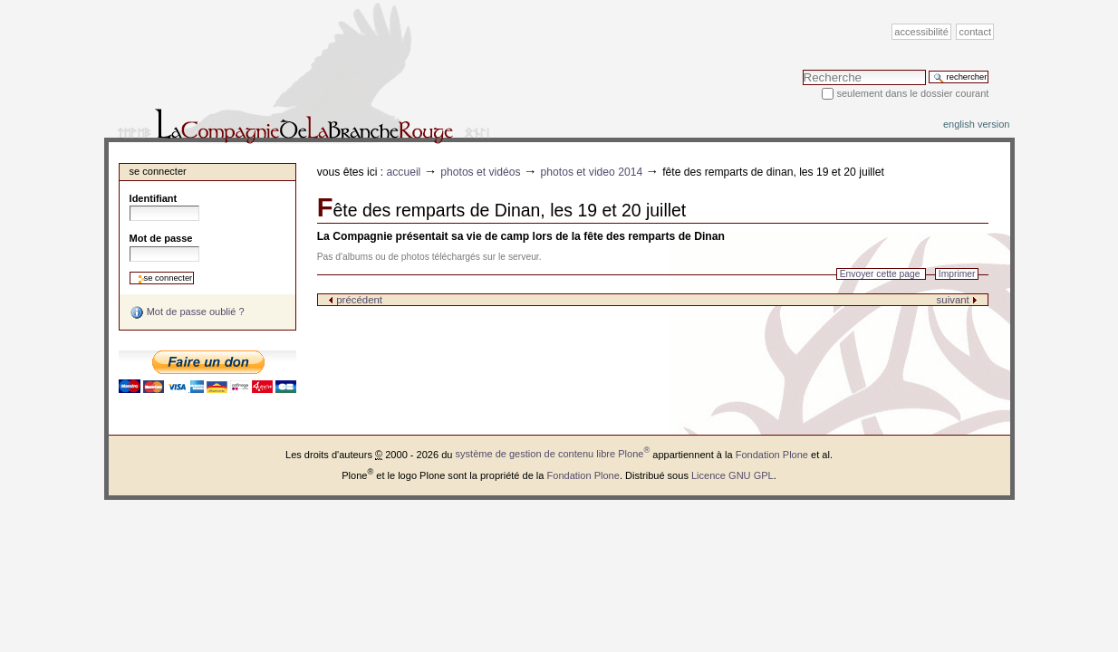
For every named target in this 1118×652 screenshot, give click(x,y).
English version (976, 124)
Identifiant (154, 198)
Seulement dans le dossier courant (912, 93)
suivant (957, 299)
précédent (355, 299)
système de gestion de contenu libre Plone (553, 453)
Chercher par (802, 69)
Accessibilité (921, 31)
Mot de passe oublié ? (187, 312)
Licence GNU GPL (732, 474)
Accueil (404, 172)
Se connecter (158, 171)
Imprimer (957, 274)
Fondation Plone (772, 453)
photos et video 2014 (592, 172)
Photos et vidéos (480, 172)
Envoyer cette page (880, 274)
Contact (975, 31)
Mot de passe (161, 238)
